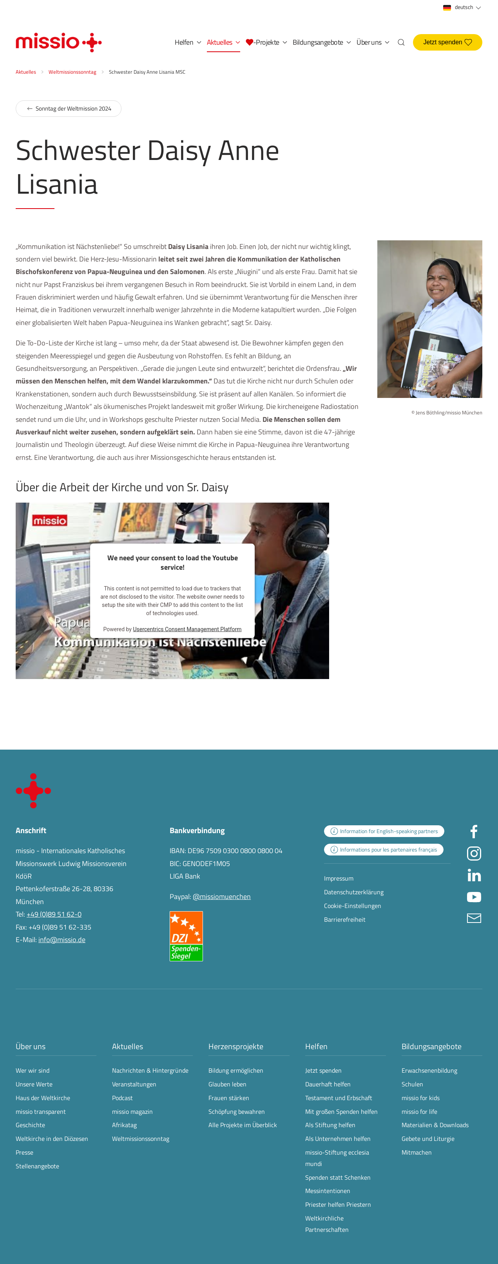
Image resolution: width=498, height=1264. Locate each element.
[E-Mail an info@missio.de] (474, 917)
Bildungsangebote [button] (322, 42)
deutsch (462, 7)
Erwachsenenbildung (429, 1070)
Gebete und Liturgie (428, 1138)
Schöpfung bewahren (236, 1111)
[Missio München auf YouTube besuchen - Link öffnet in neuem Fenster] (474, 896)
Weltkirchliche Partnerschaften (327, 1223)
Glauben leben (227, 1084)
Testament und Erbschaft (338, 1097)
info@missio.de (61, 939)
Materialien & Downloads (435, 1125)
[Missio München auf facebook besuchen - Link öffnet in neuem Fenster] (474, 831)
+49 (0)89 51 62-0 (54, 914)
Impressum (338, 878)
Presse (24, 1152)
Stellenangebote (37, 1166)
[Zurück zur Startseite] (59, 42)
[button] (266, 42)
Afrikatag (124, 1125)
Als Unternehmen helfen (338, 1138)
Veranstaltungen (134, 1084)
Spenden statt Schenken (338, 1177)
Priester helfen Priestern (338, 1204)
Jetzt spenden (447, 42)
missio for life (419, 1111)
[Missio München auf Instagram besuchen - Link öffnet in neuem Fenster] (474, 853)
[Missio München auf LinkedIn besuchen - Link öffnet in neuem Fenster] (474, 874)
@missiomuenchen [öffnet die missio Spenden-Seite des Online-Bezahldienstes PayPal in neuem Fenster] (222, 896)
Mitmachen (417, 1152)
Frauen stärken (228, 1097)
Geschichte (30, 1125)
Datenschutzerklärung (354, 892)
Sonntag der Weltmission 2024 (68, 108)
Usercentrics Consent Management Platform (187, 629)
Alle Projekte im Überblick (242, 1125)
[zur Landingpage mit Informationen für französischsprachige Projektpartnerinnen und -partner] (384, 849)
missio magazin (132, 1111)
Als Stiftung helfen (330, 1125)
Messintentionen (327, 1190)
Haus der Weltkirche (43, 1097)
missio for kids (421, 1097)
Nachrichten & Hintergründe (150, 1070)
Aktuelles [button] (224, 42)
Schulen (412, 1084)
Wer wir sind (32, 1070)
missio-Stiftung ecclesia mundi (337, 1158)
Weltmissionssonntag (140, 1138)
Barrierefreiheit (345, 919)
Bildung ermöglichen (235, 1070)
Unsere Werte (34, 1084)
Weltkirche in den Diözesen (52, 1138)
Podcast (122, 1097)
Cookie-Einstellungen (352, 905)
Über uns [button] (373, 42)
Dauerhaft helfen (328, 1084)
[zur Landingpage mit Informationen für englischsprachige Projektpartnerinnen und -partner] (384, 831)
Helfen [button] (188, 42)
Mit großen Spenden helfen (341, 1111)
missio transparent (41, 1111)
